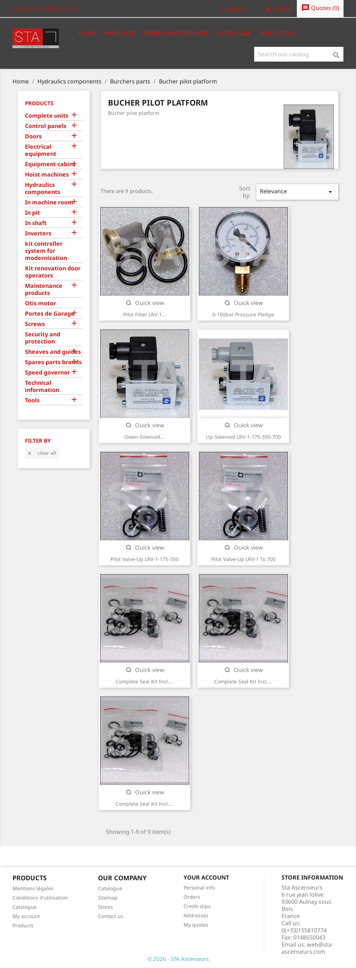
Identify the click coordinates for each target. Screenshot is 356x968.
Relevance (297, 191)
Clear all (41, 452)
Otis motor (40, 303)
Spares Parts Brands (176, 33)
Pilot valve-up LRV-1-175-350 (144, 559)
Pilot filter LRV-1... (144, 314)
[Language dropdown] (235, 9)
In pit (32, 212)
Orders (192, 896)
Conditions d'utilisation (40, 897)
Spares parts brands (53, 362)
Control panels (45, 126)
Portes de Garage (49, 313)
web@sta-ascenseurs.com (307, 948)
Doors (33, 136)
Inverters (38, 233)
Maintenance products (43, 289)
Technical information (42, 386)
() (320, 8)
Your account (206, 877)
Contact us (276, 33)
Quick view (144, 303)
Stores (105, 906)
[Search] (299, 54)
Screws (35, 324)
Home (87, 33)
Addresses (196, 915)
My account (26, 916)
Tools (32, 400)
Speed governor (47, 372)
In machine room (49, 202)
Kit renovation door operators (53, 272)
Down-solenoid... (144, 436)
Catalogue (234, 33)
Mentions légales (32, 888)
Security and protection (42, 338)
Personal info (199, 887)
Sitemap (108, 897)
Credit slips (197, 906)
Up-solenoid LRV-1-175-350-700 (243, 436)
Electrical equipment (40, 150)
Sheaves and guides (53, 352)
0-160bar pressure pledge (243, 314)
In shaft (36, 223)
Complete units (46, 115)
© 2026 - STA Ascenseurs (178, 958)
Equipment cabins (50, 164)
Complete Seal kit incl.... (144, 681)
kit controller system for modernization (46, 251)
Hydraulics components (42, 188)
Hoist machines (47, 174)
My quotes (196, 924)
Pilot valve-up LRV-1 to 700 (243, 559)
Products (119, 33)
